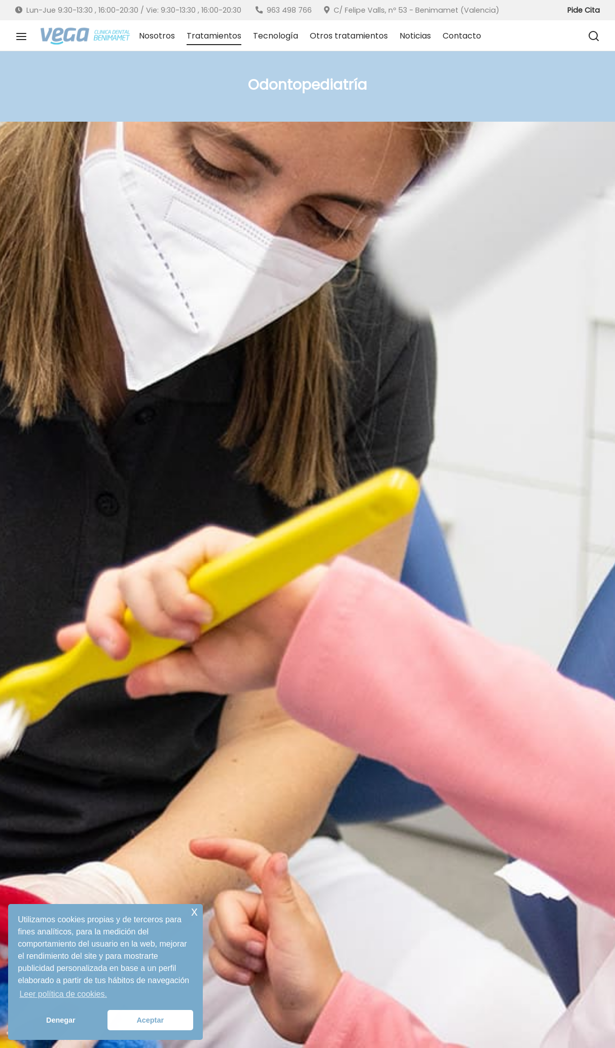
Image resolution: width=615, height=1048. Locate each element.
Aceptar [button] (150, 1020)
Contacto (462, 36)
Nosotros (157, 36)
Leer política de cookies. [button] (63, 994)
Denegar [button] (61, 1020)
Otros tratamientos (349, 36)
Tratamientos (214, 36)
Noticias (415, 36)
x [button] (194, 911)
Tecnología (275, 36)
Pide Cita (583, 10)
